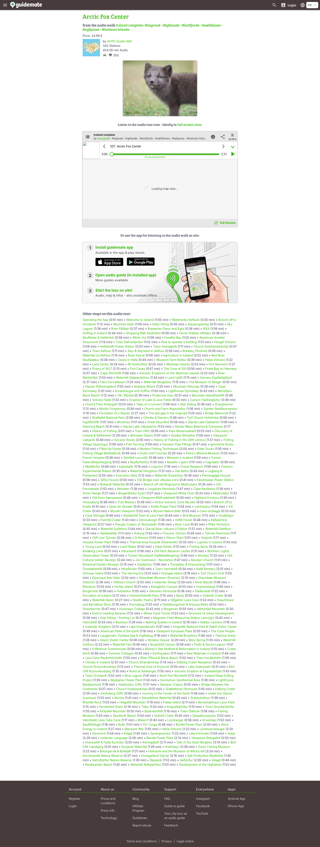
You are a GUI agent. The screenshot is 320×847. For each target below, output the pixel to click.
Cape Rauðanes (204, 489)
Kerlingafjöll (151, 742)
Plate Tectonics (219, 524)
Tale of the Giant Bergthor (194, 742)
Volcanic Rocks (124, 440)
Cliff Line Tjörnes (104, 537)
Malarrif (143, 720)
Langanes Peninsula (161, 489)
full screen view (189, 124)
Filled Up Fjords (110, 449)
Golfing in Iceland (95, 333)
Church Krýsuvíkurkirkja (99, 666)
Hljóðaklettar (108, 533)
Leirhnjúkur (202, 506)
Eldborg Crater (225, 689)
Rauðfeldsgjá (92, 724)
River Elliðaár (120, 328)
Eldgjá (128, 733)
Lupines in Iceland (209, 542)
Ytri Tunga (150, 724)
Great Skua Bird (158, 422)
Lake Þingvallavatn (142, 626)
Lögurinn (157, 466)
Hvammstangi (205, 586)
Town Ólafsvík (190, 711)
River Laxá (182, 524)
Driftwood (141, 537)
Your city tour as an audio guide (175, 816)
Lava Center (100, 364)
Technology (109, 818)
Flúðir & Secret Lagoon (210, 644)
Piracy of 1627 (102, 368)
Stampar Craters (171, 684)
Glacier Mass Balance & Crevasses (199, 426)
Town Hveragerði (165, 346)
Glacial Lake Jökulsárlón (140, 426)
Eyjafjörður (144, 564)
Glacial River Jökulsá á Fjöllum (166, 529)
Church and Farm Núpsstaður (165, 408)
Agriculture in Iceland (178, 355)
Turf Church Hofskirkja (202, 417)
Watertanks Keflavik (186, 320)
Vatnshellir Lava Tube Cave (102, 720)
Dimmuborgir (148, 520)
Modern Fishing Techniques (159, 449)
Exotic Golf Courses (153, 453)
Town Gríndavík (96, 675)
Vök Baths (182, 471)
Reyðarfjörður (139, 462)
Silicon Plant (175, 537)
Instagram (203, 798)
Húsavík (206, 537)
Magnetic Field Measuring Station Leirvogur (183, 618)
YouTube (202, 813)
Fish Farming (135, 444)
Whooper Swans (141, 435)
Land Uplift (175, 377)
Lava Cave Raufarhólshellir (103, 658)
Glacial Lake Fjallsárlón (204, 422)
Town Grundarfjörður (219, 706)
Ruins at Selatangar (142, 671)
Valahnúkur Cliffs (130, 684)
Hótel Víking (160, 324)
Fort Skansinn (218, 364)
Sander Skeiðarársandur (220, 408)
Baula (180, 595)
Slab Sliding (188, 404)
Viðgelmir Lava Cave (184, 600)
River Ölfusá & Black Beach (159, 658)
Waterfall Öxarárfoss (169, 475)
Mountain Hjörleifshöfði (208, 395)
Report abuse (141, 825)
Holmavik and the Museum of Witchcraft (176, 751)
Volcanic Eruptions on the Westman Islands (169, 373)
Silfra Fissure (109, 480)
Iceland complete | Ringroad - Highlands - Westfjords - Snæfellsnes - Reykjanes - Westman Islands (153, 27)
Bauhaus (121, 622)
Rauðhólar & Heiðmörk (98, 337)
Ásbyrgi (139, 533)
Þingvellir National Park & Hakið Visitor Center (205, 626)
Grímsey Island (93, 573)
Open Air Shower (121, 506)
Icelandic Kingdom (98, 626)
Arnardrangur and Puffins (132, 391)
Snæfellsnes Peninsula (181, 689)
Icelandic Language (114, 738)
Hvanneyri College (132, 609)
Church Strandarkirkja (143, 662)
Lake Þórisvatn (199, 733)
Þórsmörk (99, 733)
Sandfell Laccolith (135, 457)
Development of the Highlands (200, 764)
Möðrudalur (221, 493)
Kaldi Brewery (206, 569)
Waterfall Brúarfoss (183, 635)
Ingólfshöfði (91, 422)
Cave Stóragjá (95, 515)
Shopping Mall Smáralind (143, 333)
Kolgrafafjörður (177, 706)
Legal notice (185, 841)
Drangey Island (171, 573)
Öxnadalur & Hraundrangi (188, 564)
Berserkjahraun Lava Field (216, 702)
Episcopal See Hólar (106, 577)
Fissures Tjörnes (174, 533)
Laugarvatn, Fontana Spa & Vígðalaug (126, 635)
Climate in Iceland (97, 662)
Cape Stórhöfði (110, 373)
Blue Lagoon (133, 675)
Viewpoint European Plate (174, 631)
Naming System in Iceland (164, 622)
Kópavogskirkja (198, 324)
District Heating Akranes (109, 613)
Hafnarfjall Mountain (211, 609)
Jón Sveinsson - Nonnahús (154, 560)
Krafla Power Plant (164, 506)
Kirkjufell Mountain (113, 711)
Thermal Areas (225, 635)
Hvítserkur (124, 591)
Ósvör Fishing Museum (214, 747)
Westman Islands (178, 364)
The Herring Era (132, 573)
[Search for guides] (274, 5)
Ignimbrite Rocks (222, 444)
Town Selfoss (101, 351)
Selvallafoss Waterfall (156, 698)
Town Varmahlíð (166, 569)
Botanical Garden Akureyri (101, 564)
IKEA (206, 328)
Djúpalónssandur (204, 715)
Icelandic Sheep (165, 582)
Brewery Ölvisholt (195, 351)
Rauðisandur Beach (98, 764)
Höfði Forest (183, 520)
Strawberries (92, 609)
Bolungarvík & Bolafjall (115, 751)
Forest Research (192, 466)
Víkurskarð (128, 551)
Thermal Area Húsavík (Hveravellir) (153, 542)
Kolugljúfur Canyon (164, 586)
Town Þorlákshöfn (208, 658)
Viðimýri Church (124, 582)
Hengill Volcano (225, 342)
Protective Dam (163, 395)
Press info (108, 810)
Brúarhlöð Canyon (162, 644)
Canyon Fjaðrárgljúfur (205, 400)
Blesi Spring (197, 640)
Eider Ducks (205, 449)
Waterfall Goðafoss (113, 529)
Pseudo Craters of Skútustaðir (136, 524)
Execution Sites (126, 475)
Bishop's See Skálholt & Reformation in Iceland (177, 649)
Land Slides (128, 546)
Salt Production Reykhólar (205, 755)
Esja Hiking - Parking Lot (117, 618)
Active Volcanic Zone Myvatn (175, 502)
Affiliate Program (138, 808)
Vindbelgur (226, 515)
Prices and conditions (108, 801)
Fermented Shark (111, 706)
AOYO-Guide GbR (119, 41)
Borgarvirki (90, 591)
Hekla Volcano (215, 360)
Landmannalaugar (212, 729)
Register (74, 798)
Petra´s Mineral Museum (203, 453)
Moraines (123, 422)
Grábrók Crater (213, 595)
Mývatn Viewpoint (122, 511)
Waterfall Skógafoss (158, 382)
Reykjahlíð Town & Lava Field (144, 515)
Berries (119, 698)
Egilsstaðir (126, 466)
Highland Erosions (206, 497)
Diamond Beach (94, 426)
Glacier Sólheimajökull (100, 386)
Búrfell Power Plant (189, 724)
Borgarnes (171, 609)
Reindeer (123, 489)
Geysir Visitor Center (114, 640)
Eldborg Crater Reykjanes (194, 662)
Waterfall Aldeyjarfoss (145, 764)
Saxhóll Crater (164, 715)
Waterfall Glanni (103, 600)
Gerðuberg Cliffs (111, 693)
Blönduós (89, 586)
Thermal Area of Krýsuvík (151, 666)
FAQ (167, 798)
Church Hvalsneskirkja (131, 689)
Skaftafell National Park (108, 417)
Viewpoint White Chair (179, 493)
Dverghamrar (224, 404)
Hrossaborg (91, 502)
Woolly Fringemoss (112, 408)
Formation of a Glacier (114, 413)
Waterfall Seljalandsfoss (132, 377)
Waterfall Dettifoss (218, 529)
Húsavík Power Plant (97, 542)
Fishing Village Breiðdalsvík (102, 453)
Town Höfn (142, 431)
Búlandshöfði (154, 711)
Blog (135, 798)
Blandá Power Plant (159, 738)
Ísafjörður (186, 760)
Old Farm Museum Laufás (172, 551)
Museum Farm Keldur (171, 360)
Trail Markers (127, 502)
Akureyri (203, 555)
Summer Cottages (121, 653)
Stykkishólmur (200, 698)
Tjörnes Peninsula (217, 533)
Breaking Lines (93, 551)
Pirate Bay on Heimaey (221, 368)
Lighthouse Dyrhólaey (183, 391)
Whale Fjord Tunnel (156, 613)
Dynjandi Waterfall (134, 747)
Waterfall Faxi (122, 644)
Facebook (203, 806)
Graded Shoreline (183, 435)
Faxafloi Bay (172, 337)
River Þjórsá (136, 355)
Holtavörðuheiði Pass (144, 595)
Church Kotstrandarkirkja (210, 346)
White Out (139, 337)
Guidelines (139, 818)
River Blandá (204, 582)
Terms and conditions (141, 841)
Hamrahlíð (90, 622)
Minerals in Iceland (180, 457)
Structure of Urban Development (211, 613)
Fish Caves (137, 368)
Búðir (121, 724)
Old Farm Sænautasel (107, 497)
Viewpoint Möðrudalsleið (158, 497)
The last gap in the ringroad (168, 413)
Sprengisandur (160, 733)
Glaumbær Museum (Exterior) (159, 577)
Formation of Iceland (97, 595)
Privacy (166, 841)
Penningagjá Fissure (216, 475)
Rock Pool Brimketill (173, 675)
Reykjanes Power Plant (126, 680)
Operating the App (95, 320)
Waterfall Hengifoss (143, 471)
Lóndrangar (175, 720)
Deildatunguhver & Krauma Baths (185, 604)
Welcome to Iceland (140, 320)
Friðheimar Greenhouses (109, 649)
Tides (145, 706)
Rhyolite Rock (92, 702)
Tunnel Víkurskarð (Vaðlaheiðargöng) (153, 555)
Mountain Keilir (123, 324)
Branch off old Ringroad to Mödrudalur (171, 484)
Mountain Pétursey (186, 386)
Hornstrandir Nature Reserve (103, 755)
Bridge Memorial (216, 413)
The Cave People (223, 631)
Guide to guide (174, 806)
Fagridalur (213, 462)
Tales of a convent (149, 404)
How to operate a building (179, 342)
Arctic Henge (92, 493)
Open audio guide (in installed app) (125, 275)
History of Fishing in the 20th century (180, 440)
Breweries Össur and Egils (166, 328)
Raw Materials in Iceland (204, 653)
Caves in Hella (128, 360)
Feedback (171, 825)
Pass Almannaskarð (182, 431)
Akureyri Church (202, 560)
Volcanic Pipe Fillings (177, 444)
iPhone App (236, 806)
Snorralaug (136, 604)
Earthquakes (161, 653)
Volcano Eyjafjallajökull (216, 377)
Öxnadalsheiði (92, 569)
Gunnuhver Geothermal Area (180, 680)
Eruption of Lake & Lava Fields (150, 400)
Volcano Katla (101, 400)
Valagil (216, 760)
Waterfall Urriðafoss (96, 355)
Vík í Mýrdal (125, 395)
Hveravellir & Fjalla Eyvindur (104, 742)
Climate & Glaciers (156, 417)
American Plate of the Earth (119, 631)
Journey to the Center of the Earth (166, 693)
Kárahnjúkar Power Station (215, 480)
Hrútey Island (123, 586)
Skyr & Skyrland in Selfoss (146, 351)
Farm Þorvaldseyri (113, 382)
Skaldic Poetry (143, 600)
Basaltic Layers (177, 462)
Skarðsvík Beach (124, 715)
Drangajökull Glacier (155, 755)
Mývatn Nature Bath (167, 511)
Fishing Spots (198, 546)
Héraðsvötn (129, 569)
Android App (236, 798)
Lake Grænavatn (199, 666)
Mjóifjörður (92, 466)
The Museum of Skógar (205, 382)
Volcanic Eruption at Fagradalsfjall (198, 671)
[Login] (288, 5)
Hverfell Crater (110, 520)
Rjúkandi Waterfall (112, 484)
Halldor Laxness (211, 622)
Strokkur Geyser (158, 640)
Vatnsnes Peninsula (162, 591)
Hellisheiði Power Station (117, 346)
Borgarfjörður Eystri (132, 493)
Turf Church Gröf (212, 573)
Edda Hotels (163, 546)
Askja (231, 733)
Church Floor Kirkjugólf (101, 404)
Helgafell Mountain (133, 702)
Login (73, 806)
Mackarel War (134, 729)
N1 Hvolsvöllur (138, 364)
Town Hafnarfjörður (130, 342)
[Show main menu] (5, 5)
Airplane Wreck (144, 386)
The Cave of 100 (175, 368)
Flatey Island (172, 702)
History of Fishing (104, 431)
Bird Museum (192, 515)
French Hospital (94, 457)
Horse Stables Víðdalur (195, 333)
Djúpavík (156, 760)
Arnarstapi (209, 720)
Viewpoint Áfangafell (205, 738)
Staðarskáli (202, 591)
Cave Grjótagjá (210, 511)
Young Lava (93, 546)
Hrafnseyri (172, 747)
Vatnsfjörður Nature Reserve (112, 760)
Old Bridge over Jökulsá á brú (158, 480)
